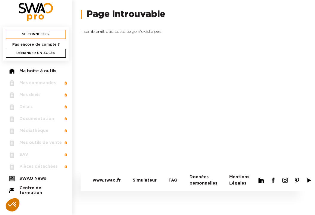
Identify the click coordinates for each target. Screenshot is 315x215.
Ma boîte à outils (32, 71)
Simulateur (145, 180)
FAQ (173, 180)
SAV (18, 155)
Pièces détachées (33, 167)
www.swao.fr (107, 180)
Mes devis (24, 95)
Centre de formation (25, 190)
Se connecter (36, 34)
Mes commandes (32, 83)
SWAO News (27, 179)
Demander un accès (36, 53)
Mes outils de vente (35, 143)
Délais (21, 107)
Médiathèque (28, 131)
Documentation (31, 119)
